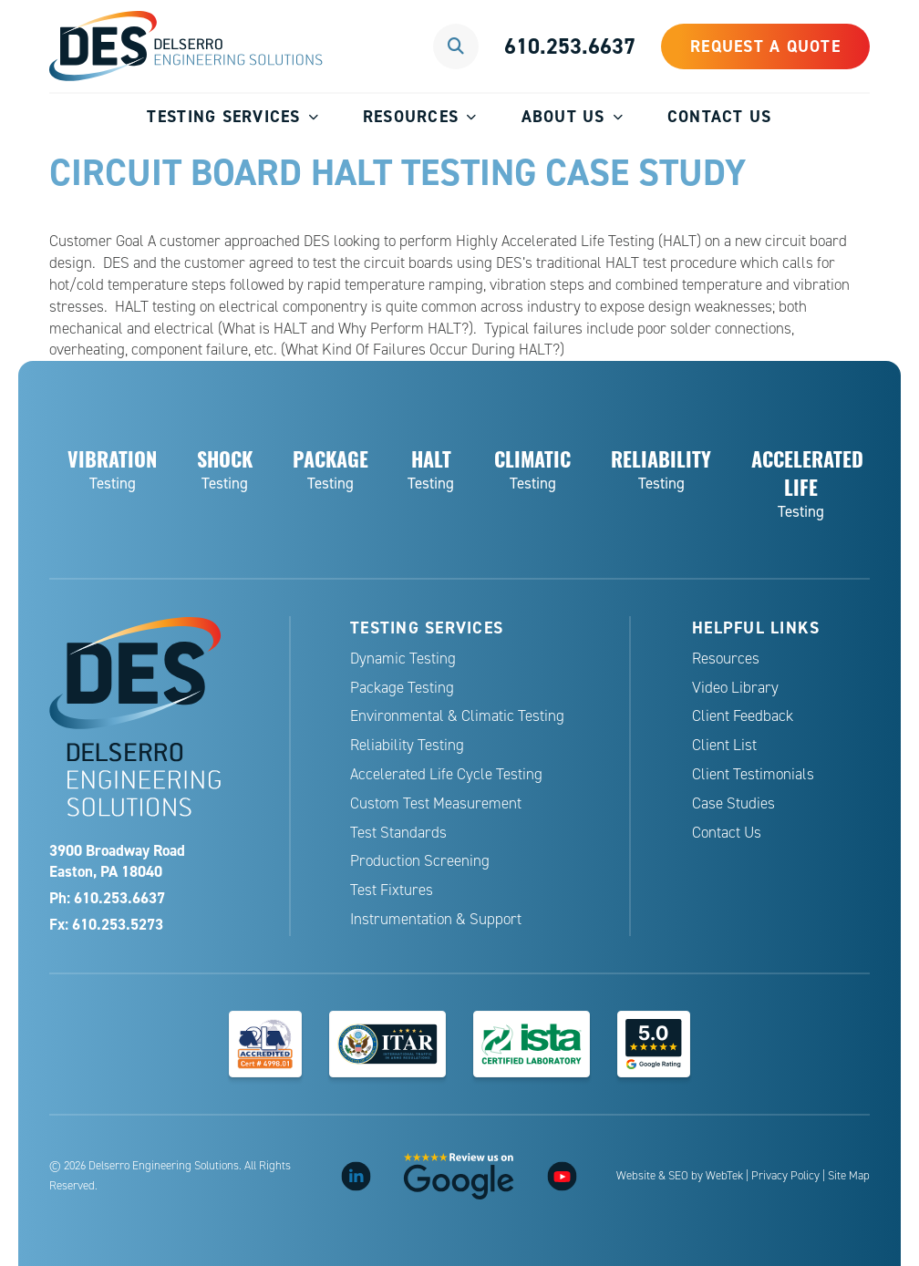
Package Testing (402, 687)
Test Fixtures (391, 890)
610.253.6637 (569, 46)
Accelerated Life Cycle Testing (446, 774)
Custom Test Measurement (435, 803)
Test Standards (398, 832)
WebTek (724, 1175)
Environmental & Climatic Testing (457, 716)
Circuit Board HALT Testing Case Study (397, 172)
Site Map (849, 1175)
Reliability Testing (407, 745)
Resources (411, 116)
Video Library (735, 687)
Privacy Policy (785, 1175)
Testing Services (223, 116)
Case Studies (733, 803)
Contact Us (719, 116)
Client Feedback (742, 716)
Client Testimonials (753, 774)
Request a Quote (765, 46)
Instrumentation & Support (435, 919)
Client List (724, 745)
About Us (563, 116)
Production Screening (420, 860)
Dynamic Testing (403, 658)
